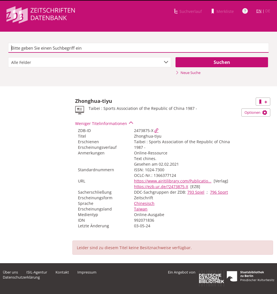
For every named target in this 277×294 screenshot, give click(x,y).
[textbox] (138, 48)
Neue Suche (188, 72)
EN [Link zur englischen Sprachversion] (259, 10)
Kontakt (62, 272)
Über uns (10, 272)
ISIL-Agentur (36, 272)
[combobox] (89, 62)
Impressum (86, 272)
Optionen (255, 112)
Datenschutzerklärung (21, 277)
